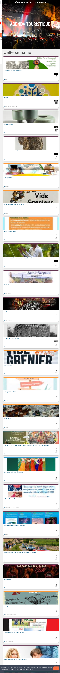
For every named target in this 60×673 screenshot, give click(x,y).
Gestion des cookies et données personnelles (11, 671)
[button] (32, 68)
